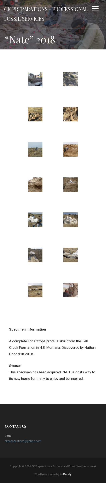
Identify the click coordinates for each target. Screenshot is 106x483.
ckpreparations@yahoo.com (23, 441)
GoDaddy (65, 474)
